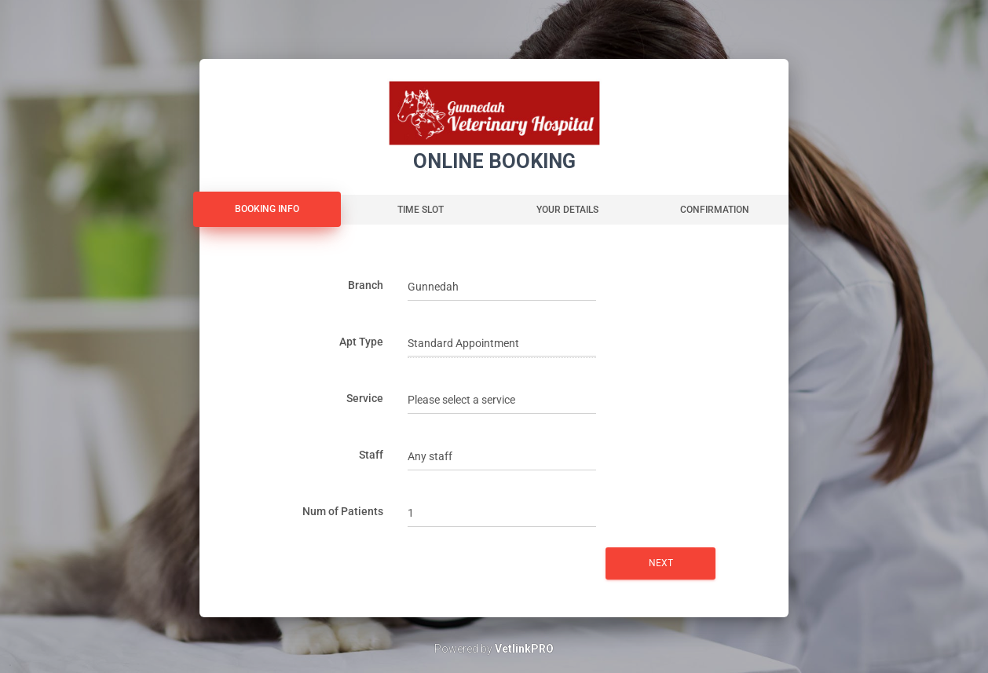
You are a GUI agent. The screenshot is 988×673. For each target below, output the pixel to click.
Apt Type (361, 341)
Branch (365, 285)
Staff (371, 454)
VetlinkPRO (524, 648)
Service (364, 398)
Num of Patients (342, 511)
